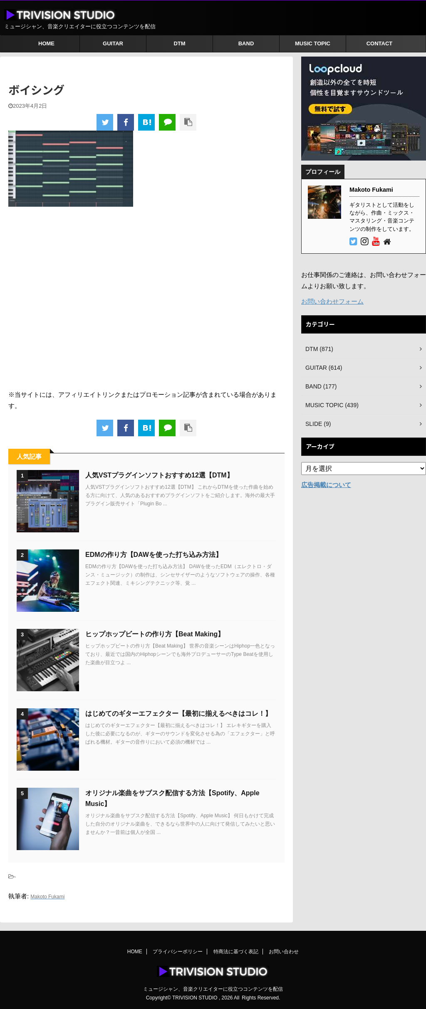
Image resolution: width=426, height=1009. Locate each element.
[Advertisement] (146, 298)
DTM (179, 43)
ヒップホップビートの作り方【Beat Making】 (154, 634)
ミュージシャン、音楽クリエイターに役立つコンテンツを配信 (213, 989)
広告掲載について (326, 484)
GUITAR (113, 43)
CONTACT (380, 43)
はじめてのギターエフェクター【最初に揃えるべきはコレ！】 (178, 713)
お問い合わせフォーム (332, 301)
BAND (246, 43)
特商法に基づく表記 (235, 952)
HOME (46, 43)
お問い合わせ (284, 952)
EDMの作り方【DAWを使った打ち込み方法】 (153, 554)
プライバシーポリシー (178, 952)
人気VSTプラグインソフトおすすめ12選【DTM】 (159, 475)
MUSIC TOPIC (312, 43)
